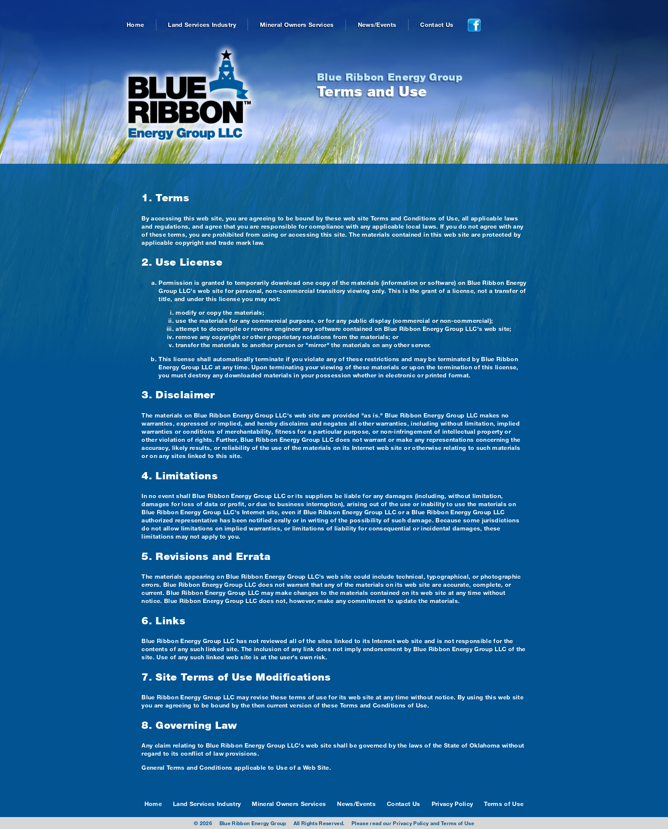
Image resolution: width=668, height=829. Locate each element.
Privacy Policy (452, 803)
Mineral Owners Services (297, 24)
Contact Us (436, 24)
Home (135, 24)
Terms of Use (504, 803)
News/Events (377, 24)
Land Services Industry (202, 24)
